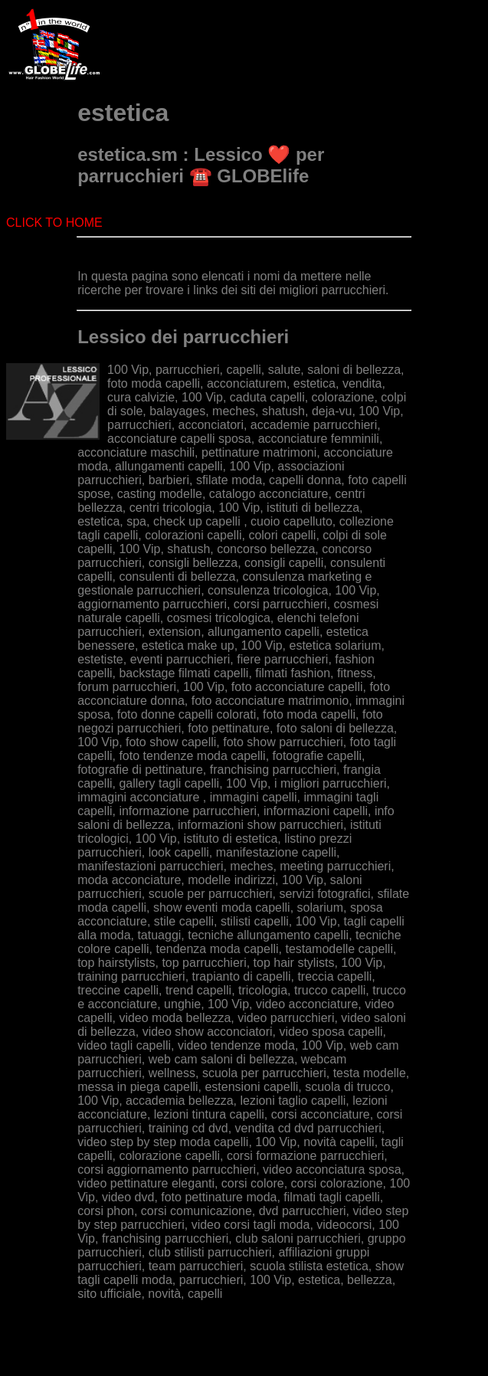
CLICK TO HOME (54, 222)
